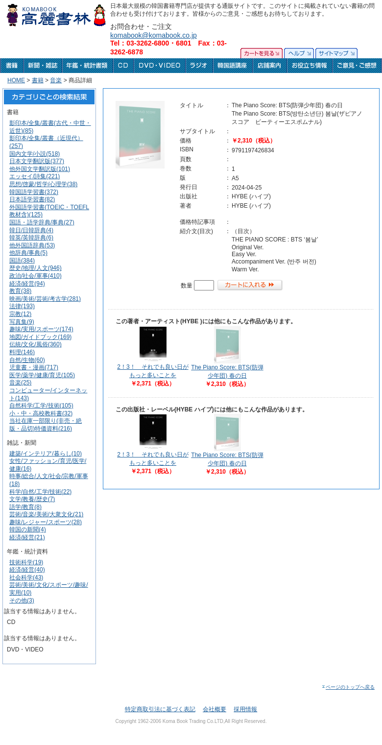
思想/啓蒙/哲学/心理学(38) (43, 184)
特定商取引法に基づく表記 (160, 709)
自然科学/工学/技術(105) (41, 405)
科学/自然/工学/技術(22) (40, 491)
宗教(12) (20, 314)
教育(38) (20, 291)
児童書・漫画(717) (33, 367)
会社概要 (214, 709)
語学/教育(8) (25, 507)
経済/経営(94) (27, 283)
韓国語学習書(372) (33, 192)
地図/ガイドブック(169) (40, 337)
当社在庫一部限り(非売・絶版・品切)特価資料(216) (45, 424)
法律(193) (22, 306)
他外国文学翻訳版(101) (39, 169)
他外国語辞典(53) (32, 245)
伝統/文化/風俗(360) (35, 344)
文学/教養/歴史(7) (32, 499)
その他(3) (21, 600)
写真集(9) (21, 321)
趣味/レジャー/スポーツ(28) (45, 522)
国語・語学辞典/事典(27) (41, 222)
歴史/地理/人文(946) (35, 267)
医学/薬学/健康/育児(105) (42, 375)
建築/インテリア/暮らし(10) (45, 453)
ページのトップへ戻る (348, 687)
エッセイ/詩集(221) (34, 176)
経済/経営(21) (27, 537)
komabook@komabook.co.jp (153, 35)
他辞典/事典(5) (28, 252)
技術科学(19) (26, 562)
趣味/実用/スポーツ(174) (41, 329)
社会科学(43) (26, 577)
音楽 (56, 80)
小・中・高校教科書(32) (40, 413)
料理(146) (22, 352)
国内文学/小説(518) (34, 153)
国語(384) (22, 260)
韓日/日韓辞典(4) (31, 230)
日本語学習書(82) (32, 199)
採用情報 (245, 709)
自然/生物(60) (27, 360)
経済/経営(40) (27, 569)
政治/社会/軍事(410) (35, 275)
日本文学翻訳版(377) (36, 161)
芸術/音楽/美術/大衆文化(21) (46, 514)
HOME (16, 80)
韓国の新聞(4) (27, 529)
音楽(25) (20, 382)
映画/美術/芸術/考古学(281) (45, 298)
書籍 (38, 80)
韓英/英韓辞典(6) (31, 237)
